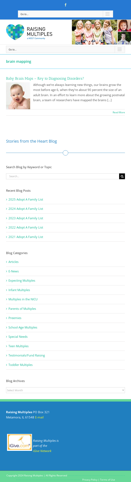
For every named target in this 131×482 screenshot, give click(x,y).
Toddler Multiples (20, 365)
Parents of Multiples (22, 309)
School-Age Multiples (22, 327)
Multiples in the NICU (23, 299)
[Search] (122, 176)
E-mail (39, 417)
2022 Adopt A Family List (25, 227)
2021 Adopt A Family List (25, 237)
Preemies (14, 318)
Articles (13, 262)
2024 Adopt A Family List (25, 209)
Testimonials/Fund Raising (26, 355)
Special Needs (18, 337)
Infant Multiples (19, 290)
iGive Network (42, 451)
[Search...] (62, 176)
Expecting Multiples (21, 280)
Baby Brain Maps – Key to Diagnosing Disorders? (45, 78)
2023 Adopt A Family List (25, 218)
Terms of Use (107, 479)
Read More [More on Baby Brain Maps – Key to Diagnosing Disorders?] (119, 112)
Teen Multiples (18, 346)
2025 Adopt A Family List (25, 199)
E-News (13, 271)
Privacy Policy (89, 479)
